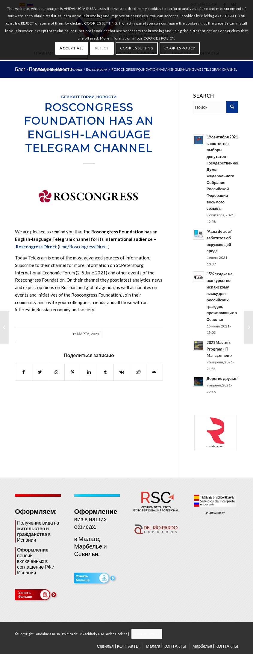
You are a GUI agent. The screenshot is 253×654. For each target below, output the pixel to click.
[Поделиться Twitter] (40, 372)
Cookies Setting (146, 634)
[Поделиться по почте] (154, 372)
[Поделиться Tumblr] (105, 372)
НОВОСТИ (106, 96)
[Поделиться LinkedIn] (89, 372)
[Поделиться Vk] (122, 372)
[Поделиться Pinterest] (73, 372)
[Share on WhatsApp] (56, 372)
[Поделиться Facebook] (23, 372)
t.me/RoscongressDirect (83, 246)
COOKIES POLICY (179, 48)
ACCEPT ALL (72, 48)
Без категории (78, 96)
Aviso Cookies (117, 634)
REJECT (102, 48)
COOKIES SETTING (136, 48)
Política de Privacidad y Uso (83, 634)
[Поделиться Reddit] (138, 372)
